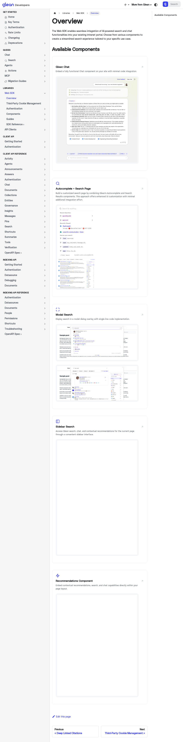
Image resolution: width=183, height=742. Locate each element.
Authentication (14, 27)
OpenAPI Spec (13, 253)
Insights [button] (9, 211)
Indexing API (9, 260)
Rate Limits (12, 33)
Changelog (12, 38)
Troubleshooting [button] (13, 329)
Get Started (10, 12)
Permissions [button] (11, 318)
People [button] (8, 313)
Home (9, 17)
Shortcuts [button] (10, 232)
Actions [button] (10, 71)
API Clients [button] (10, 130)
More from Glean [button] (140, 5)
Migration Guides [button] (15, 81)
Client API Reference (15, 154)
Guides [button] (10, 119)
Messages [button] (10, 216)
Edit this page (61, 717)
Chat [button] (7, 55)
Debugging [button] (10, 280)
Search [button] (10, 60)
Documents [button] (11, 190)
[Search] (171, 4)
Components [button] (13, 114)
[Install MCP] (126, 5)
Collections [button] (11, 195)
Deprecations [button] (13, 43)
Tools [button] (7, 242)
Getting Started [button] (13, 141)
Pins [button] (7, 221)
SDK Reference (15, 124)
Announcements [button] (13, 169)
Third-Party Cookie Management (23, 103)
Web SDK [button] (10, 93)
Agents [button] (8, 65)
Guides (6, 50)
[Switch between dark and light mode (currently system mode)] (155, 4)
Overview (11, 98)
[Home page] (55, 13)
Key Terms (12, 22)
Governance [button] (11, 206)
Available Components (165, 15)
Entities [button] (9, 201)
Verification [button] (11, 247)
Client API (8, 137)
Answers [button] (9, 174)
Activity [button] (9, 159)
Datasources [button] (11, 303)
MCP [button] (7, 76)
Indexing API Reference (16, 293)
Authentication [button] (14, 109)
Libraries (8, 88)
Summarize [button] (11, 237)
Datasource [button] (11, 275)
